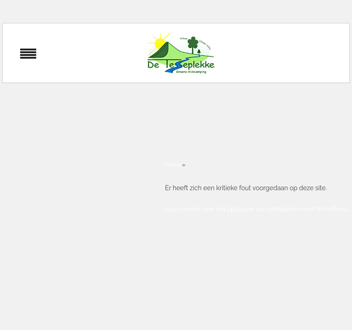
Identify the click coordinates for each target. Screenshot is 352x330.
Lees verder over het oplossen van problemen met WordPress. (257, 209)
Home (173, 164)
